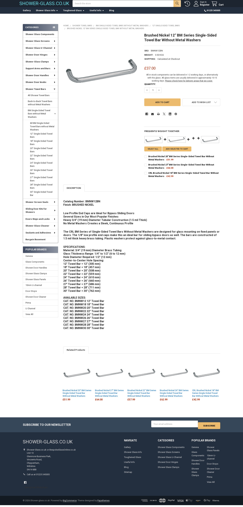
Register (201, 6)
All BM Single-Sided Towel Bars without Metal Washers (42, 129)
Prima (28, 306)
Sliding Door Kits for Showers (40, 214)
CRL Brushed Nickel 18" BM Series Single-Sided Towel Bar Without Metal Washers (205, 396)
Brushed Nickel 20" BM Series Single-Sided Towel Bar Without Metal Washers (77, 396)
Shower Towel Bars (40, 92)
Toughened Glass (74, 14)
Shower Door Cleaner (35, 300)
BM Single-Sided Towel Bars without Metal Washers (42, 117)
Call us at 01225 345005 (38, 476)
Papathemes (103, 502)
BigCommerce (70, 502)
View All (29, 317)
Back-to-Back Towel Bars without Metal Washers (40, 106)
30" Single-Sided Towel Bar (41, 197)
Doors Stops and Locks (40, 222)
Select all (153, 152)
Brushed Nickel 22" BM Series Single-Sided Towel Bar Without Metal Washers (141, 396)
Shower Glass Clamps (40, 65)
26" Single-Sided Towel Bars (41, 175)
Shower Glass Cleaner (40, 229)
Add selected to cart (178, 152)
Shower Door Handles (40, 78)
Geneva (29, 259)
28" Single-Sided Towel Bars (41, 190)
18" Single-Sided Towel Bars (41, 146)
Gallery (27, 14)
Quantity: (150, 87)
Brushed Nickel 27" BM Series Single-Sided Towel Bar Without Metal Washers (109, 396)
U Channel (30, 312)
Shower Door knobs (40, 85)
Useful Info (97, 14)
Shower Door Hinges (40, 58)
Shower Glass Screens (40, 44)
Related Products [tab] (76, 353)
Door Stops (31, 294)
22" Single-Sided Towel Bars (41, 161)
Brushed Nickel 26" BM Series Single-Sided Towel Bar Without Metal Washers (174, 396)
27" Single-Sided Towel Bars (41, 182)
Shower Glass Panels (35, 282)
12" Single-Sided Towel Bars (41, 139)
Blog (111, 14)
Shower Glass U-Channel (40, 51)
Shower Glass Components (39, 37)
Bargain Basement (35, 243)
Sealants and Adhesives (40, 236)
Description (74, 191)
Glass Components (34, 265)
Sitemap (128, 474)
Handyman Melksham (36, 489)
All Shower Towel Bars (38, 98)
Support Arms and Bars (40, 72)
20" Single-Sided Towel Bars (41, 153)
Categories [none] (31, 30)
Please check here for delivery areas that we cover (189, 84)
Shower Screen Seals (40, 205)
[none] (101, 74)
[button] (201, 105)
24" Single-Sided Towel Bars (41, 168)
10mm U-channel (33, 288)
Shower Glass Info (47, 14)
